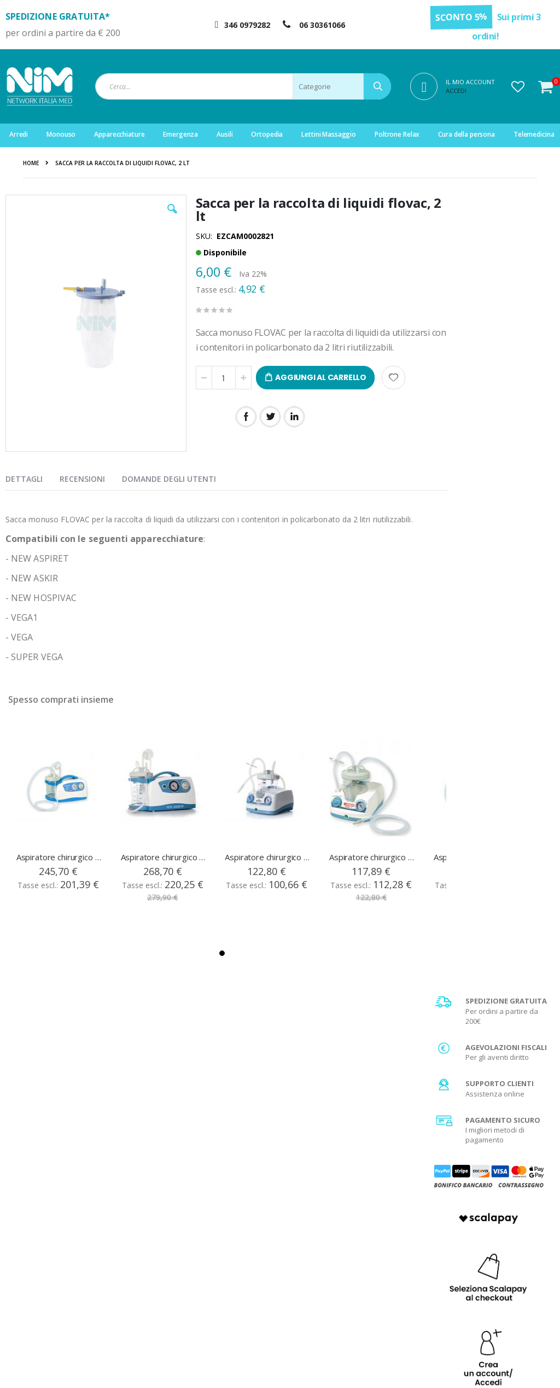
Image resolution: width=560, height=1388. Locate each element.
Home (31, 163)
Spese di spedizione (482, 1250)
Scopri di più (491, 852)
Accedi (456, 90)
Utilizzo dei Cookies (480, 1305)
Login (176, 1223)
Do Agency (515, 1366)
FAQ (314, 1236)
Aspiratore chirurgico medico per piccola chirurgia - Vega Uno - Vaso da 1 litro (372, 857)
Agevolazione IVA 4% (482, 1264)
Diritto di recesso (336, 1264)
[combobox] (243, 86)
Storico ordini (190, 1264)
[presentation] (32, 477)
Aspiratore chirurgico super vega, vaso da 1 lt (59, 857)
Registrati (183, 1236)
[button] (518, 86)
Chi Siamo (324, 1223)
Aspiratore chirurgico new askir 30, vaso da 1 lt (163, 857)
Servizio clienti (191, 1277)
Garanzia (323, 1250)
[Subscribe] (530, 1110)
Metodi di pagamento (483, 1236)
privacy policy (488, 1130)
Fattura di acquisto (338, 1277)
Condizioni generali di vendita (497, 1223)
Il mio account (190, 1250)
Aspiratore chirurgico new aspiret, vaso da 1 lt (267, 857)
